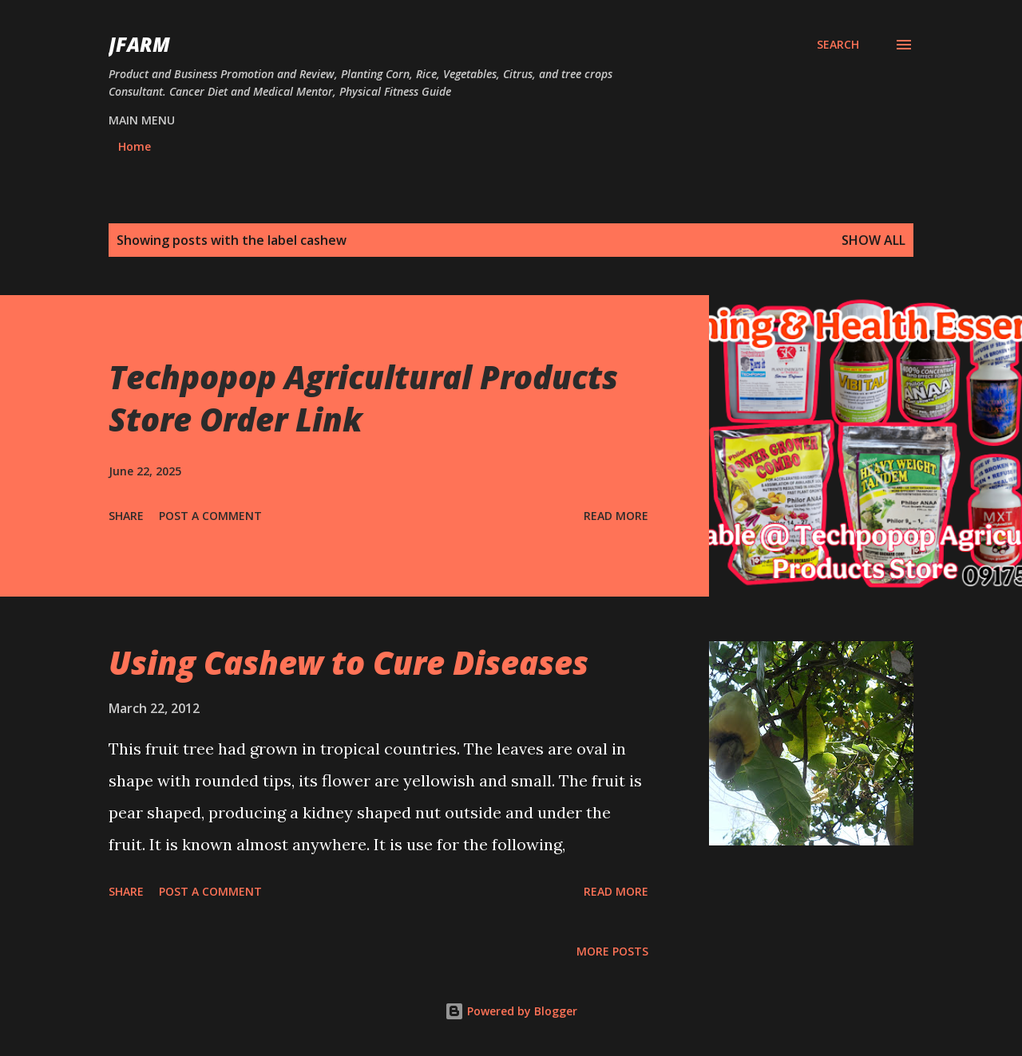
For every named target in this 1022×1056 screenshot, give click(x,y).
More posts (612, 951)
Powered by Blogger (511, 1011)
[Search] (838, 44)
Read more (616, 515)
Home (134, 146)
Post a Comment (210, 515)
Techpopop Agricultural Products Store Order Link (363, 398)
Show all (873, 240)
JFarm (139, 44)
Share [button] (126, 515)
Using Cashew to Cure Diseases (348, 662)
